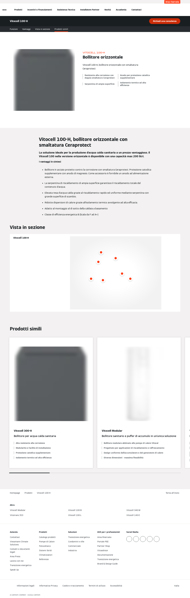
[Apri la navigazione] (4, 10)
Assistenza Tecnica (66, 9)
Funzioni (14, 29)
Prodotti (18, 9)
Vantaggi (26, 29)
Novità (107, 9)
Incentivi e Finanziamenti (39, 9)
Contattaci (136, 9)
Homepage (15, 493)
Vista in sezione (42, 29)
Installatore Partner (89, 9)
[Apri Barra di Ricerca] (179, 10)
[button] (173, 493)
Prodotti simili (61, 29)
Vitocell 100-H (44, 493)
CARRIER (36, 595)
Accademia (121, 9)
